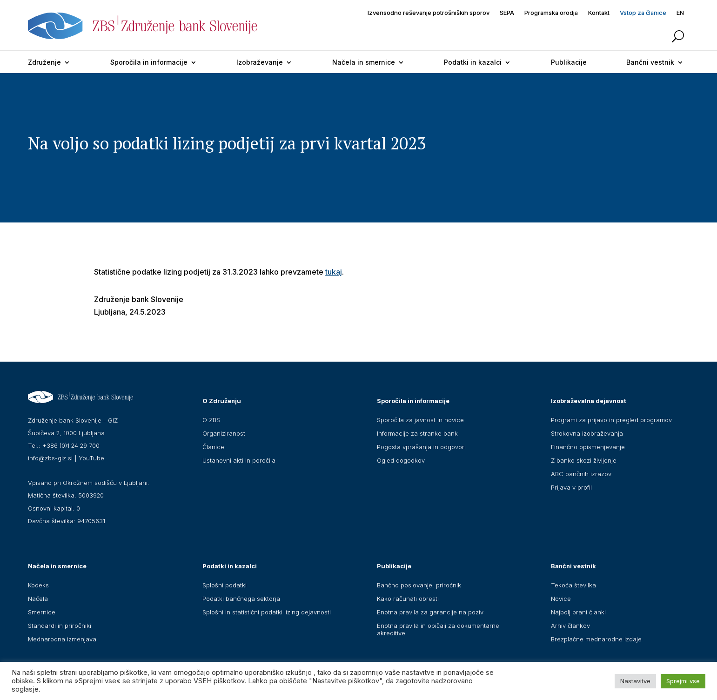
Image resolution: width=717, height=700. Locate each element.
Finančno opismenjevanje (588, 447)
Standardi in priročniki (59, 625)
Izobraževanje (259, 62)
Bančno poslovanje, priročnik (419, 585)
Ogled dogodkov (401, 460)
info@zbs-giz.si (50, 458)
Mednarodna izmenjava (62, 639)
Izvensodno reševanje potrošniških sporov (428, 12)
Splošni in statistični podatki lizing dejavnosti (266, 612)
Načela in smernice (363, 62)
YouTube (91, 458)
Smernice (41, 612)
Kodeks (38, 585)
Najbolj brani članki (578, 612)
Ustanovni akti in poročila (238, 460)
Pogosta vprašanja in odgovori (421, 447)
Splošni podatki (224, 585)
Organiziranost (223, 433)
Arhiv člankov (570, 625)
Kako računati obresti (408, 598)
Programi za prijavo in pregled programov (611, 420)
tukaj (333, 271)
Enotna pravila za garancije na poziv (430, 612)
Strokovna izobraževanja (587, 433)
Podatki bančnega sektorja (241, 598)
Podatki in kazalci (473, 62)
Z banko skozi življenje (583, 460)
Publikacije (569, 62)
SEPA (507, 12)
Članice (213, 447)
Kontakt (599, 12)
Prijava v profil (571, 487)
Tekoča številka (573, 585)
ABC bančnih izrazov (581, 474)
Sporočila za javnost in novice (420, 420)
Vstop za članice (643, 12)
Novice (561, 598)
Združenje (44, 62)
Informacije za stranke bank (417, 433)
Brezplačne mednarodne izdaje (596, 639)
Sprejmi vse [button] (683, 681)
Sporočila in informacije (149, 62)
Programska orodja (551, 12)
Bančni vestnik (650, 62)
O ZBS (211, 420)
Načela (38, 598)
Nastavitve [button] (635, 681)
